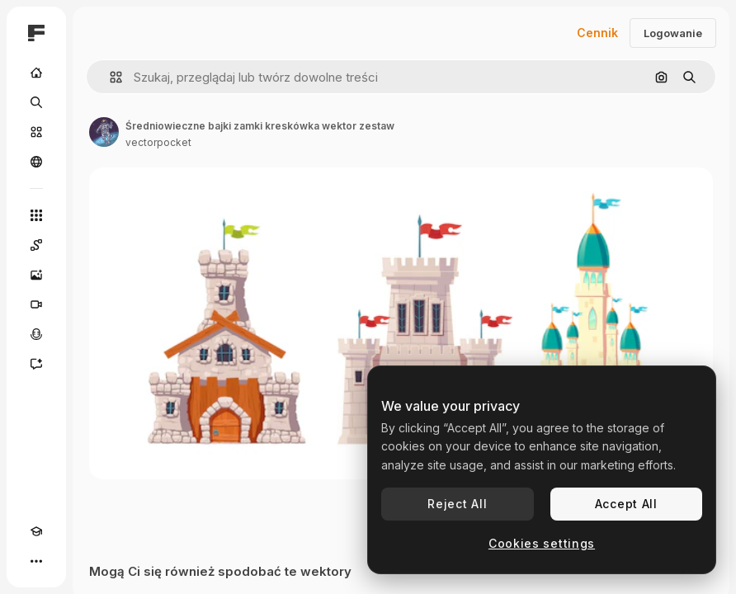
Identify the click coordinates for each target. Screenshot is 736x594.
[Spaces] (36, 245)
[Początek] (36, 72)
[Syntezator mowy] (36, 334)
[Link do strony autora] (104, 132)
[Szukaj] (36, 102)
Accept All (626, 504)
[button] (109, 77)
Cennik (597, 33)
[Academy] (36, 531)
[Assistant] (36, 364)
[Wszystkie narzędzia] (36, 215)
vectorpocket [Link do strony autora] (158, 142)
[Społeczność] (36, 161)
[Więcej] (36, 561)
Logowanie (673, 33)
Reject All (457, 504)
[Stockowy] (36, 132)
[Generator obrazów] (36, 275)
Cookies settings (541, 543)
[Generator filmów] (36, 304)
